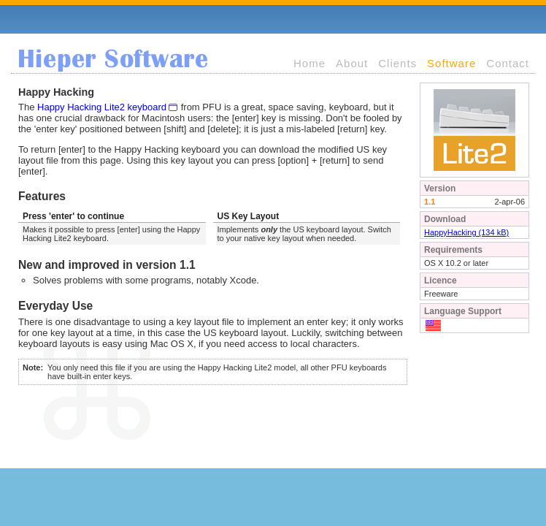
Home (309, 63)
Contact (507, 63)
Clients (397, 63)
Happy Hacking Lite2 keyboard (101, 107)
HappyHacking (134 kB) (466, 232)
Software (451, 63)
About (352, 63)
